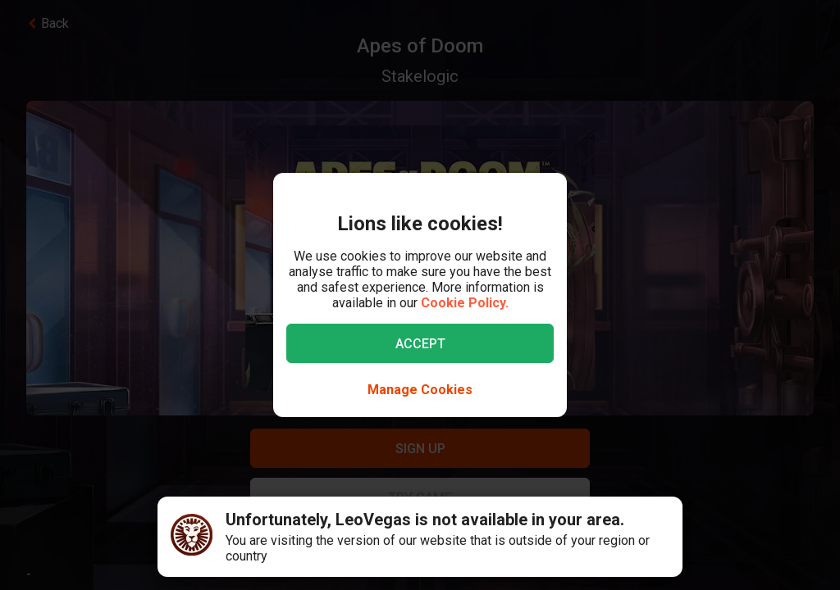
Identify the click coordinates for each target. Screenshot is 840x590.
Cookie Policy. (465, 303)
